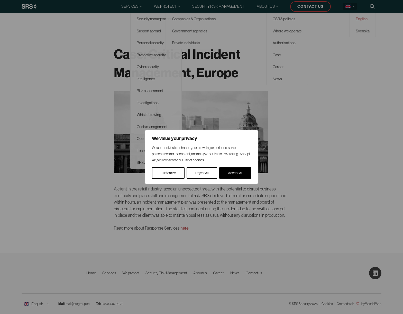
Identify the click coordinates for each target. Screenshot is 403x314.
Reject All (201, 173)
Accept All (235, 173)
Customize (168, 173)
